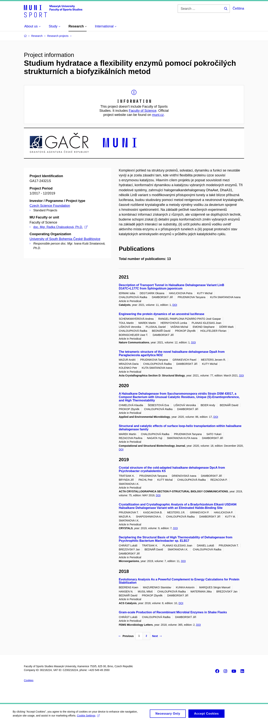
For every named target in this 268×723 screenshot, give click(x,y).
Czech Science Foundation (50, 206)
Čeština (238, 8)
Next (156, 636)
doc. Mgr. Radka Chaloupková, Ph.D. (60, 227)
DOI (174, 304)
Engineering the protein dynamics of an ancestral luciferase (161, 314)
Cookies (29, 680)
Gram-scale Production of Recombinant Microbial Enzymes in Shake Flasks (173, 612)
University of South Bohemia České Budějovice (65, 239)
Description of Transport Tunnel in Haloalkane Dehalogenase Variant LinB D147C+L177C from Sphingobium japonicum (171, 286)
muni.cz (158, 115)
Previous (126, 636)
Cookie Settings (88, 716)
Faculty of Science (142, 111)
